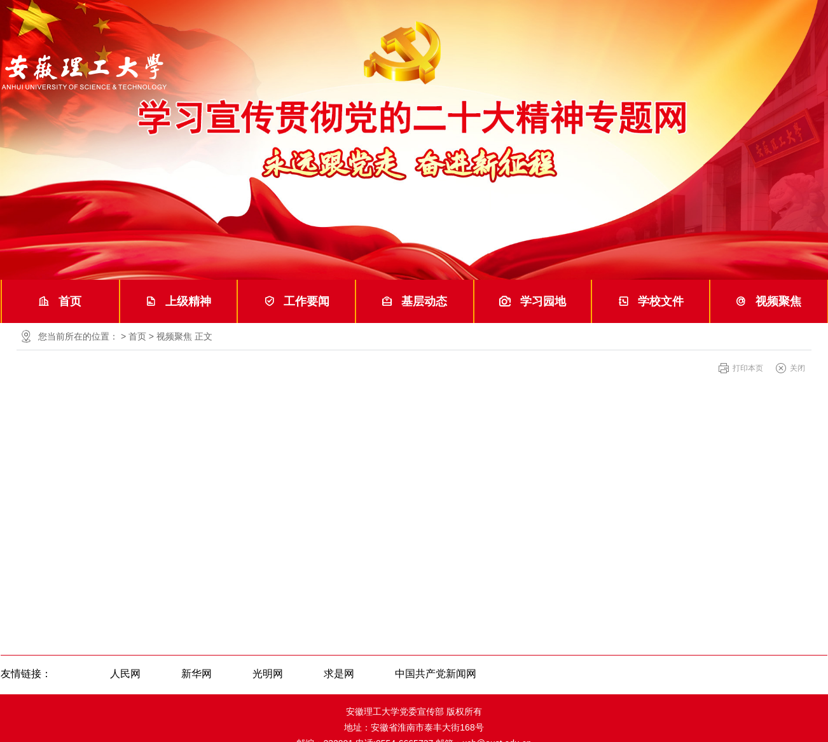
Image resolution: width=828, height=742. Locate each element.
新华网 (196, 673)
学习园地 (532, 301)
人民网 (125, 673)
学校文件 (651, 301)
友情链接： (26, 673)
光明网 (267, 673)
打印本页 (748, 368)
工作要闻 (296, 301)
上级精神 (178, 301)
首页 (60, 301)
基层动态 (414, 301)
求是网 (339, 673)
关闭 (797, 368)
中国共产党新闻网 (435, 673)
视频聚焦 (768, 301)
